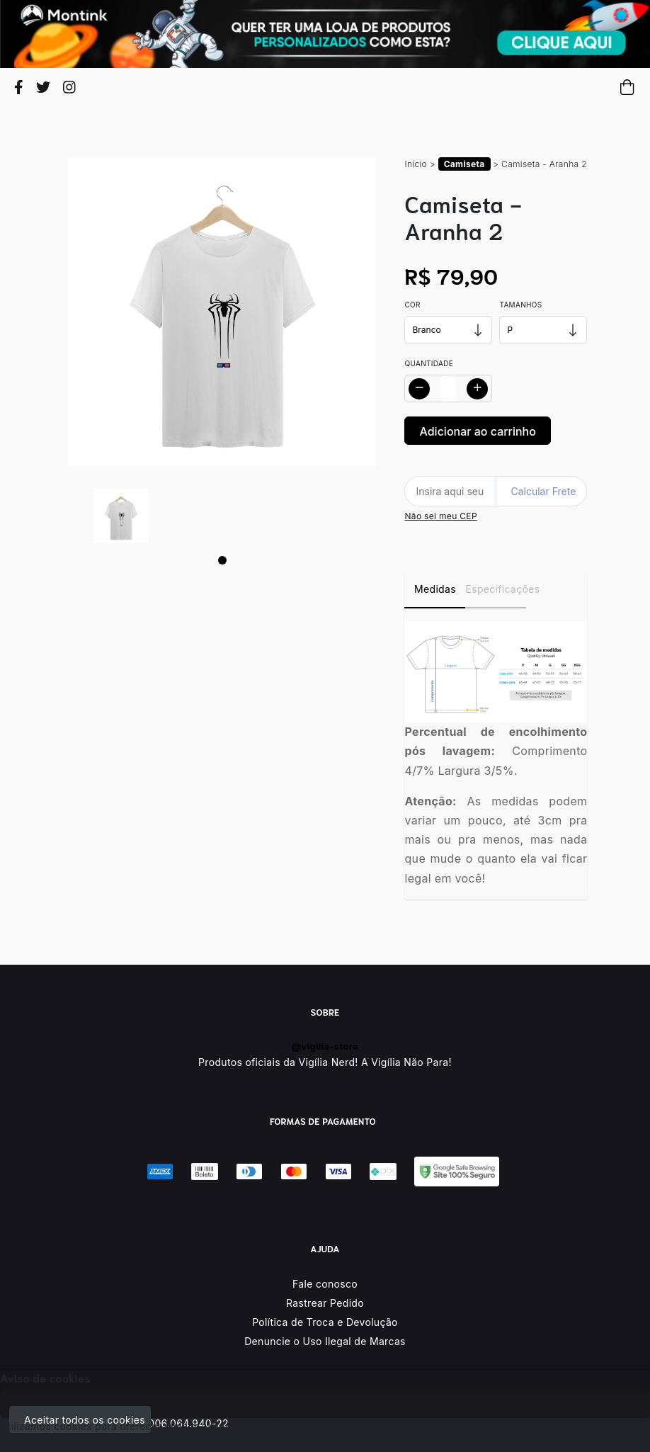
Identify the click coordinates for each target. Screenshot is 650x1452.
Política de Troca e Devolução (325, 1322)
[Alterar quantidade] (448, 388)
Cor (412, 304)
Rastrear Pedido (325, 1303)
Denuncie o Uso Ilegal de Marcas (325, 1341)
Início (415, 164)
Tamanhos (520, 304)
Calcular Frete (543, 491)
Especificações (495, 589)
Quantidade (428, 363)
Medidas (435, 589)
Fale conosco (325, 1284)
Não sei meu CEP (440, 516)
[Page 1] (222, 560)
